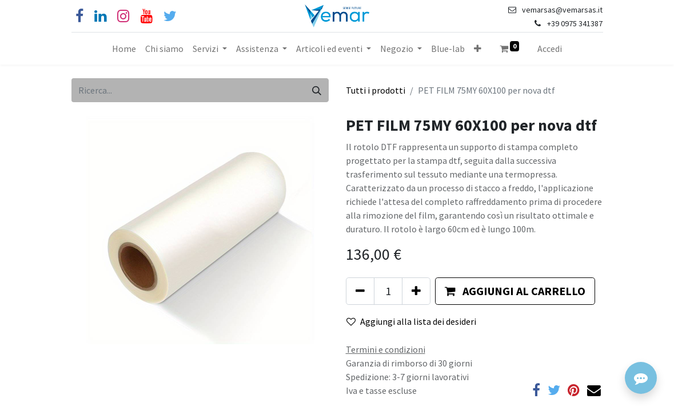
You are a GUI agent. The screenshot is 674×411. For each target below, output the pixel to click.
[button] (477, 48)
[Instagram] (123, 16)
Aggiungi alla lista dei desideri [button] (411, 321)
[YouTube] (146, 16)
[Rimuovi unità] (360, 291)
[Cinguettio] (170, 16)
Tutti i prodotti (375, 90)
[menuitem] (124, 48)
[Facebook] (79, 16)
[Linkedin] (100, 16)
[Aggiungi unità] (416, 291)
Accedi (549, 48)
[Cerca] (317, 90)
